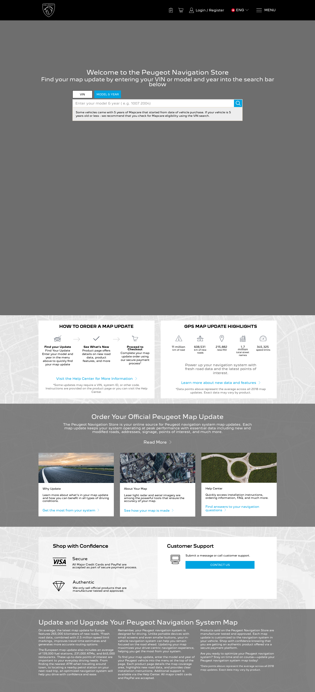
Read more (158, 442)
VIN (82, 94)
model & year (108, 94)
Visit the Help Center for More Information (96, 378)
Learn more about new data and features (220, 382)
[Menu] (266, 10)
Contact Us (220, 564)
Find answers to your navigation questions (232, 508)
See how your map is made (148, 510)
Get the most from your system (71, 510)
